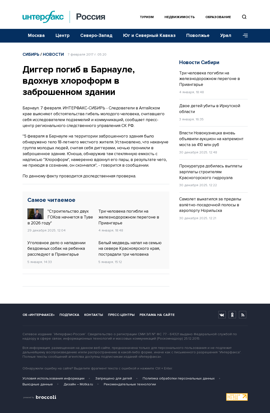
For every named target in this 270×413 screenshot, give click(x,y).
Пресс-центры (121, 315)
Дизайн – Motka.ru (78, 384)
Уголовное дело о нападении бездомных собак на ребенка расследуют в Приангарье (56, 248)
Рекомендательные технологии (130, 384)
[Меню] (243, 36)
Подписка (69, 315)
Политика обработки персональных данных (179, 378)
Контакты (93, 315)
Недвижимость (179, 17)
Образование (218, 17)
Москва (36, 35)
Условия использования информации (53, 378)
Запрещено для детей (113, 378)
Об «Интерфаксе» (39, 315)
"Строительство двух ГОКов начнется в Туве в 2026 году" (60, 217)
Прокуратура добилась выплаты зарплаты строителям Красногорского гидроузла (210, 171)
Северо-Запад (96, 35)
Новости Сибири (199, 62)
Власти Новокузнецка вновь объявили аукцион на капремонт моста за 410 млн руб (211, 138)
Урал (225, 35)
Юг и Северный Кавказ (149, 35)
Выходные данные (38, 384)
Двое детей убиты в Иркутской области (209, 108)
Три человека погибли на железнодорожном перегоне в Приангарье (128, 217)
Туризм (147, 17)
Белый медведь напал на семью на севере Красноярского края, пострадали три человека (130, 248)
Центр (63, 35)
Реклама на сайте (157, 315)
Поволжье (198, 35)
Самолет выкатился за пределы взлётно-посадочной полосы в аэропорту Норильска (210, 204)
